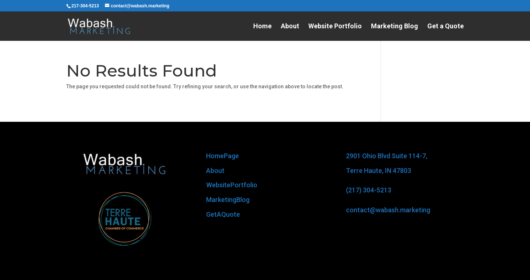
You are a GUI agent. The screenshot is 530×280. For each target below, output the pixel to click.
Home (262, 27)
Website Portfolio (335, 27)
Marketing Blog (394, 27)
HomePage (222, 156)
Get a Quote (445, 27)
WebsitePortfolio (231, 185)
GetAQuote (223, 214)
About (290, 27)
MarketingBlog (228, 199)
